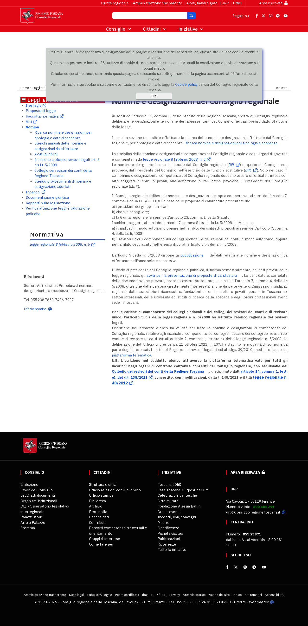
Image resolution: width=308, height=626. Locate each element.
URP (225, 3)
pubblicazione (192, 255)
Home (24, 88)
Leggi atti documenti (37, 495)
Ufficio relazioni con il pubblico (115, 490)
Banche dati (99, 517)
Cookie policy (186, 84)
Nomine (32, 127)
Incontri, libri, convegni (177, 517)
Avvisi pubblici (45, 154)
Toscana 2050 (169, 484)
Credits (240, 602)
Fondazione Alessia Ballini (179, 506)
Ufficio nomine (35, 309)
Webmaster (259, 602)
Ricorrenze (167, 544)
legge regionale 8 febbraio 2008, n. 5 (60, 244)
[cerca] (149, 16)
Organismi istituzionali (38, 501)
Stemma (27, 528)
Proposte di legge (41, 110)
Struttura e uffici (102, 484)
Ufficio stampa (101, 495)
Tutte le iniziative (172, 549)
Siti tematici (253, 595)
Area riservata (273, 3)
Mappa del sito (219, 595)
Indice (237, 595)
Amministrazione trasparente (157, 3)
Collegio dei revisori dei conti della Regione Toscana (158, 371)
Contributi (97, 522)
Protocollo (98, 511)
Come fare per (101, 544)
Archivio (95, 506)
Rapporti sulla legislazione (48, 203)
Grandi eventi (169, 511)
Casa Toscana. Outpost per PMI (184, 490)
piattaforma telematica (131, 355)
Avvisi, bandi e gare (202, 3)
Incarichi (33, 192)
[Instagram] (245, 567)
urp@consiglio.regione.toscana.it (253, 512)
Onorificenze (168, 528)
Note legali (76, 595)
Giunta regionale (115, 3)
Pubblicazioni (169, 538)
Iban (145, 595)
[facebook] (227, 567)
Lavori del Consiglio (36, 490)
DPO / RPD (159, 595)
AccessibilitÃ (274, 595)
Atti (29, 121)
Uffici (237, 3)
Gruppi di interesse (104, 538)
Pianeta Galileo (170, 533)
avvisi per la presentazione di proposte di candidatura (191, 275)
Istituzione (29, 484)
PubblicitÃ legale (99, 595)
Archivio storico (194, 595)
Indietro (282, 88)
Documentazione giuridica (47, 197)
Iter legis (33, 105)
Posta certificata (127, 595)
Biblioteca (97, 501)
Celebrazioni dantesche (177, 495)
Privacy (174, 595)
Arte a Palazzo (32, 522)
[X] (236, 567)
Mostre (163, 522)
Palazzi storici (32, 517)
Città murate (168, 501)
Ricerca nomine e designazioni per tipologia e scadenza (231, 143)
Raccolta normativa (42, 116)
